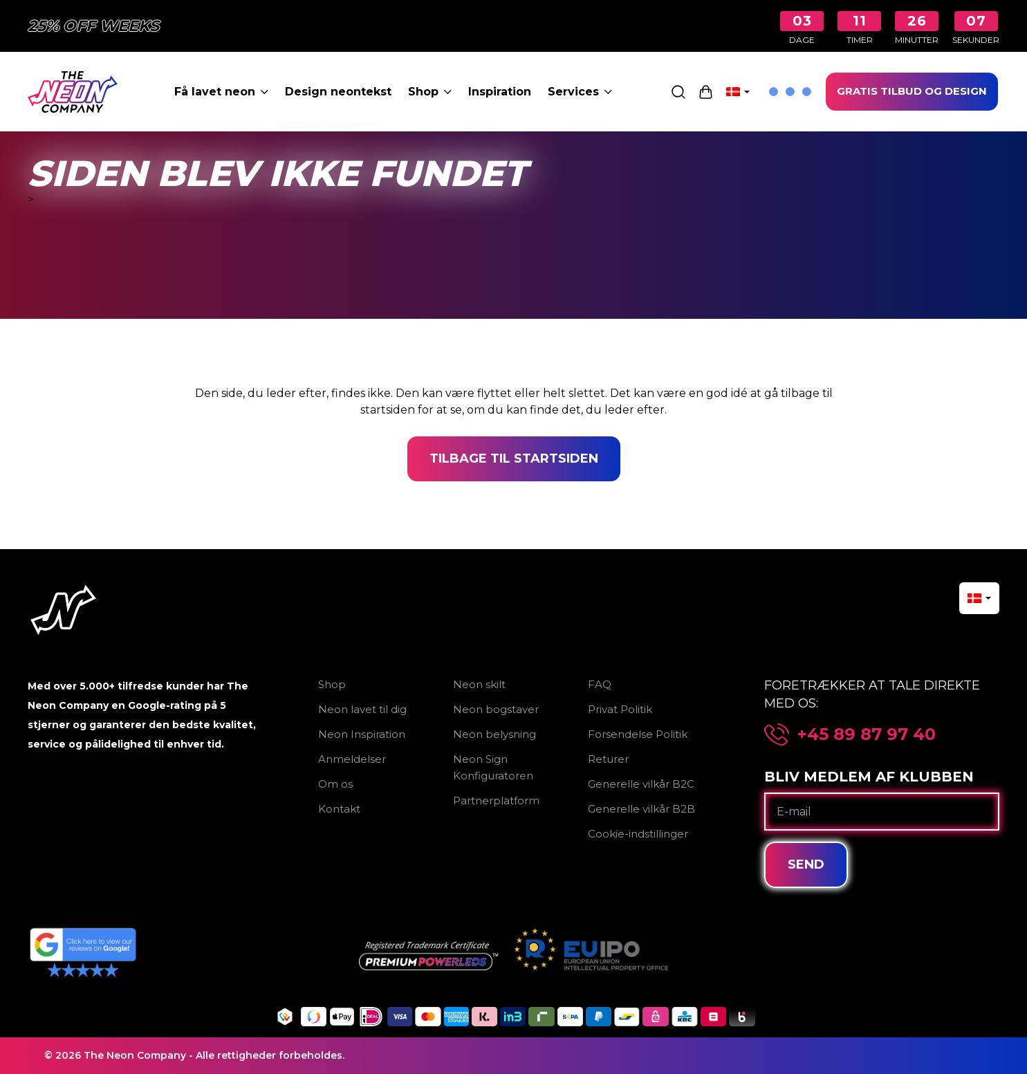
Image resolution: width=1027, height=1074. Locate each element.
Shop (430, 91)
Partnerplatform (496, 800)
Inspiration (499, 91)
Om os (335, 783)
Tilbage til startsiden (513, 458)
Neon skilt (479, 684)
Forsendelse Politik (637, 734)
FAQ (599, 684)
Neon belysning (494, 734)
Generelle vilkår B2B (641, 808)
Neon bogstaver (496, 709)
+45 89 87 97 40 (866, 734)
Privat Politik (620, 709)
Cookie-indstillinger (638, 833)
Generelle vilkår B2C (641, 783)
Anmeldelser (352, 759)
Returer (608, 759)
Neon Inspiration (361, 734)
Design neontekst (338, 91)
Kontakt (339, 808)
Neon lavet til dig (362, 709)
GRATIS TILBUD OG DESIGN (912, 91)
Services (580, 91)
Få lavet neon (221, 91)
